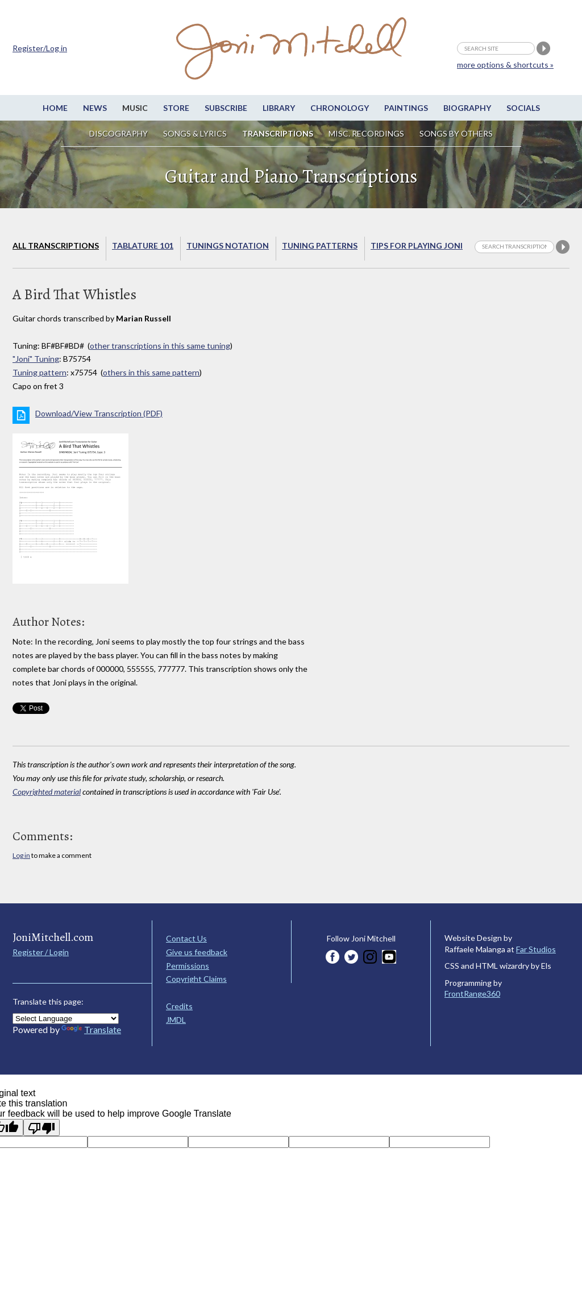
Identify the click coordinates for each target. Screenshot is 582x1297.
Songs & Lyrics (195, 133)
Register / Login (41, 952)
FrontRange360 (472, 993)
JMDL (176, 1020)
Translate (91, 1029)
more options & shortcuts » (505, 64)
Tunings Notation (227, 245)
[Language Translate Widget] (66, 1018)
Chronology (339, 108)
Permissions (187, 965)
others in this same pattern (151, 372)
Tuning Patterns (319, 245)
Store (176, 108)
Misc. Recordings (367, 133)
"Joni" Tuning (36, 359)
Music (135, 108)
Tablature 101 (142, 245)
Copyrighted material (47, 791)
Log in (21, 855)
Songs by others (456, 133)
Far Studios (536, 949)
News (95, 108)
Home (55, 108)
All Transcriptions (56, 245)
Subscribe (226, 108)
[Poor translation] (41, 1127)
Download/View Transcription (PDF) (99, 413)
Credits (179, 1006)
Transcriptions (277, 133)
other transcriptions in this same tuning (160, 345)
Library (279, 108)
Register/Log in (40, 48)
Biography (467, 108)
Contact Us (186, 938)
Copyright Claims (196, 979)
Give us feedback (196, 952)
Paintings (406, 108)
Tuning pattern (39, 372)
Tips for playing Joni (417, 245)
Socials (523, 108)
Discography (118, 133)
